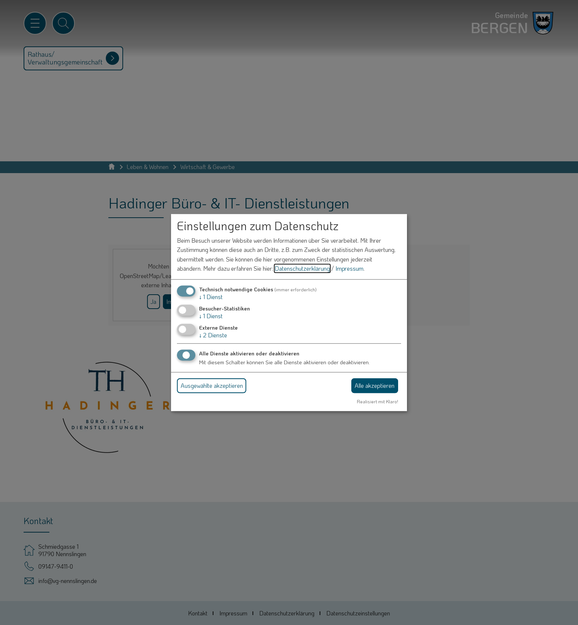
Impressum (349, 269)
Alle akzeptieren (374, 385)
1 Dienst (211, 297)
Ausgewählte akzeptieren (212, 385)
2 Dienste (213, 335)
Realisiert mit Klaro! (377, 401)
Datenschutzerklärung (302, 269)
